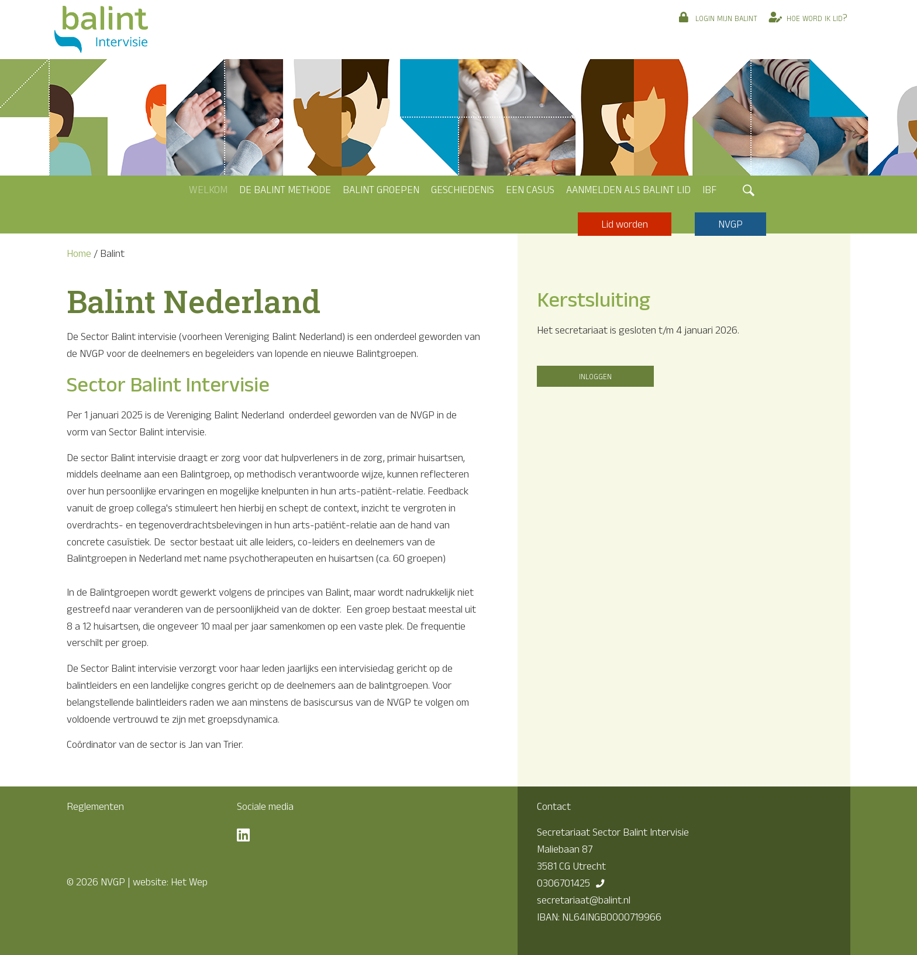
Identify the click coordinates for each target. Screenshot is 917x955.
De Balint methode (285, 189)
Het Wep (189, 882)
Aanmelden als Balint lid (628, 189)
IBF (709, 189)
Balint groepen (381, 189)
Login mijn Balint (726, 17)
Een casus (530, 189)
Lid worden (624, 224)
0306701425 (563, 883)
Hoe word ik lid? (817, 17)
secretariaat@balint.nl (583, 900)
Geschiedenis (462, 189)
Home (79, 253)
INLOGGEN (595, 376)
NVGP (730, 224)
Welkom (208, 189)
